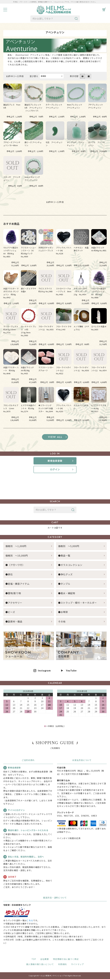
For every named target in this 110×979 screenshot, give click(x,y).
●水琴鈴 (63, 612)
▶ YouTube (69, 670)
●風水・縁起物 (66, 593)
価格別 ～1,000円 (15, 546)
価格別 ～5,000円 (68, 546)
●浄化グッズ (65, 574)
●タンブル (64, 583)
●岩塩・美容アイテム (17, 583)
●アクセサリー (13, 602)
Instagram (44, 670)
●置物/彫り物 (13, 593)
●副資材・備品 (13, 621)
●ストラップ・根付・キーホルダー (77, 602)
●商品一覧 (65, 555)
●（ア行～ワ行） (15, 565)
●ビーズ (10, 612)
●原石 (9, 574)
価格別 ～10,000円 (16, 555)
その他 (61, 621)
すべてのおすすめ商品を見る (55, 437)
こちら (30, 920)
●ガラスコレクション (70, 565)
